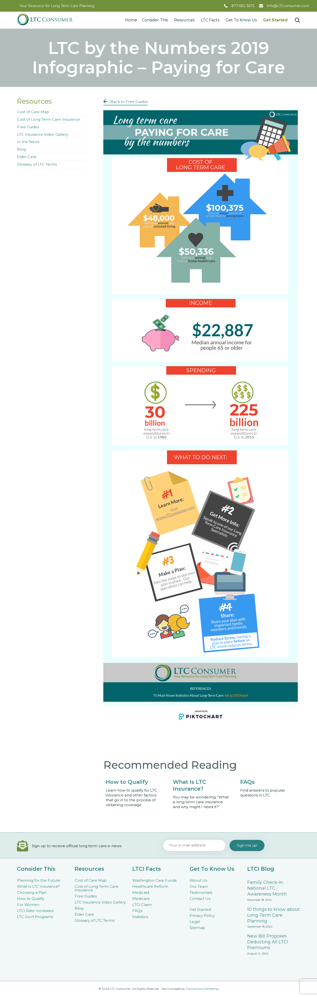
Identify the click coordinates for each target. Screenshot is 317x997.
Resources (185, 20)
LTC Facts (211, 20)
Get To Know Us (242, 20)
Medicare (141, 898)
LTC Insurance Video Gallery (42, 134)
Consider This (155, 20)
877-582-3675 (242, 6)
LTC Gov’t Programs (35, 916)
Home (131, 20)
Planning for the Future (38, 880)
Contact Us (200, 898)
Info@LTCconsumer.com (288, 6)
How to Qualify (30, 898)
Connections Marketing (202, 988)
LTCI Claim (142, 904)
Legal (195, 921)
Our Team (199, 886)
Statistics (140, 916)
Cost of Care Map (33, 112)
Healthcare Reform (150, 886)
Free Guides (28, 127)
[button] (125, 102)
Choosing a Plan (32, 892)
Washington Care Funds (154, 880)
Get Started (275, 20)
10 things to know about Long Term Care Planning (273, 915)
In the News (28, 141)
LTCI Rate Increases (35, 910)
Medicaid (140, 892)
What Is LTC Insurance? (38, 886)
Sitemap (197, 927)
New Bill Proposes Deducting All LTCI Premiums (267, 941)
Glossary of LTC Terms (37, 164)
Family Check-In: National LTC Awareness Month (267, 888)
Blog (21, 149)
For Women (28, 904)
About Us (198, 880)
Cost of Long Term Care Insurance (48, 119)
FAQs (137, 910)
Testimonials (201, 892)
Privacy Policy (202, 915)
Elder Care (26, 156)
